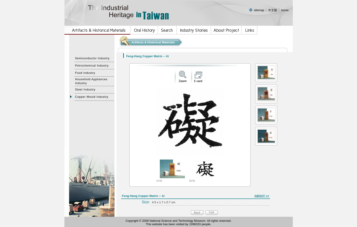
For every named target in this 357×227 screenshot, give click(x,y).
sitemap (259, 10)
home (285, 10)
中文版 (272, 10)
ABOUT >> (261, 196)
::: (246, 10)
